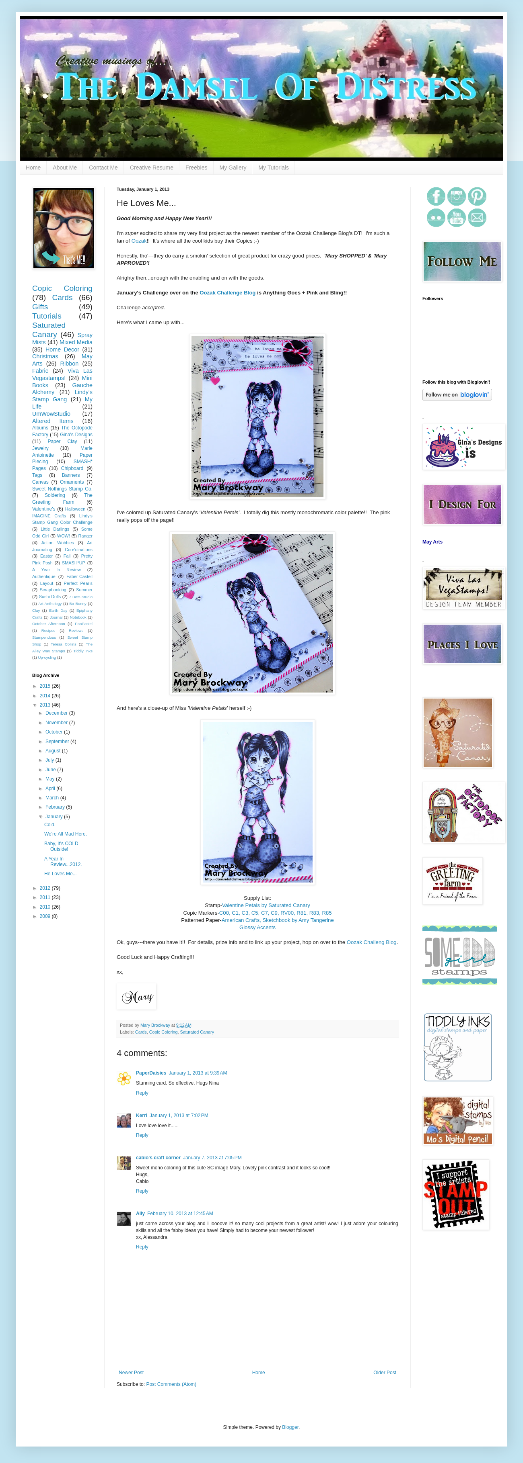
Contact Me (103, 167)
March (52, 798)
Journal (56, 617)
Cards (141, 1032)
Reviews (76, 630)
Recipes (48, 630)
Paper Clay (62, 441)
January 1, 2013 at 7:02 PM (179, 1115)
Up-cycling (47, 657)
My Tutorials (273, 167)
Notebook (78, 617)
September (57, 741)
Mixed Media (76, 342)
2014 (46, 696)
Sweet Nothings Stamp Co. (62, 489)
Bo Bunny (77, 603)
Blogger (290, 1427)
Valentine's (43, 509)
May (50, 779)
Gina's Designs (76, 434)
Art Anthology (50, 603)
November (57, 722)
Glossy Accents (257, 927)
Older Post (384, 1372)
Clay (36, 610)
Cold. (50, 825)
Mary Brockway (155, 1025)
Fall (67, 556)
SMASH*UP (73, 562)
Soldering (55, 495)
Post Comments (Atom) (171, 1384)
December (57, 713)
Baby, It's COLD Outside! (61, 846)
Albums (40, 428)
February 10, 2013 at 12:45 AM (180, 1213)
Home (33, 167)
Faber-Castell (79, 576)
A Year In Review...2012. (63, 861)
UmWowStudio (51, 414)
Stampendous (44, 637)
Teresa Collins (63, 644)
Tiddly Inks (83, 651)
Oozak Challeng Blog (372, 942)
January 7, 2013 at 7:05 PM (212, 1158)
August (53, 751)
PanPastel (84, 623)
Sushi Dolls (50, 596)
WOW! (63, 535)
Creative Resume (151, 167)
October (54, 732)
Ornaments (72, 482)
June (51, 769)
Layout (46, 583)
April (50, 788)
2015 (46, 686)
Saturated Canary (197, 1032)
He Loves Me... (60, 874)
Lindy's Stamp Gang (62, 396)
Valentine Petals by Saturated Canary (266, 905)
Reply (142, 1093)
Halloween (75, 509)
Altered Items (53, 421)
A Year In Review (56, 569)
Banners (71, 475)
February (55, 807)
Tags (37, 475)
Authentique (44, 576)
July (50, 760)
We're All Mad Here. (65, 834)
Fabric (40, 371)
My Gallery (233, 167)
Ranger (85, 535)
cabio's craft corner (158, 1158)
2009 (46, 916)
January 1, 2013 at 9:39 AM (198, 1073)
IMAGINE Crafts (49, 515)
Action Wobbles (57, 542)
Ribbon (69, 363)
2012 (46, 888)
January (54, 816)
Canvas (40, 482)
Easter (46, 556)
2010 (46, 907)
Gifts (40, 306)
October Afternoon (48, 623)
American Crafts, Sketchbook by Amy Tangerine (278, 920)
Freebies (196, 167)
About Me (65, 167)
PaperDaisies (151, 1073)
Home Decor (62, 349)
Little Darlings (55, 529)
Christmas (45, 356)
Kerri (141, 1115)
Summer (84, 589)
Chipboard (72, 468)
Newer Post (131, 1372)
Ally (140, 1213)
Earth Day (58, 610)
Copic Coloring (163, 1032)
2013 (46, 705)
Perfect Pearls (78, 583)
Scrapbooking (53, 589)
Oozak (139, 241)
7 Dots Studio (81, 597)
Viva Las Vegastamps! (62, 374)
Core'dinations (79, 549)
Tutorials (47, 316)
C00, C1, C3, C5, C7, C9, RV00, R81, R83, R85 (275, 913)
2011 (46, 897)
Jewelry (40, 448)
